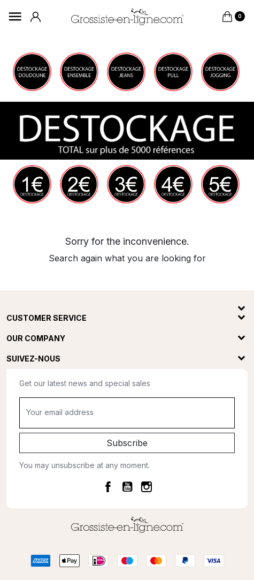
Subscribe (127, 443)
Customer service (46, 317)
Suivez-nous (33, 358)
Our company (35, 338)
